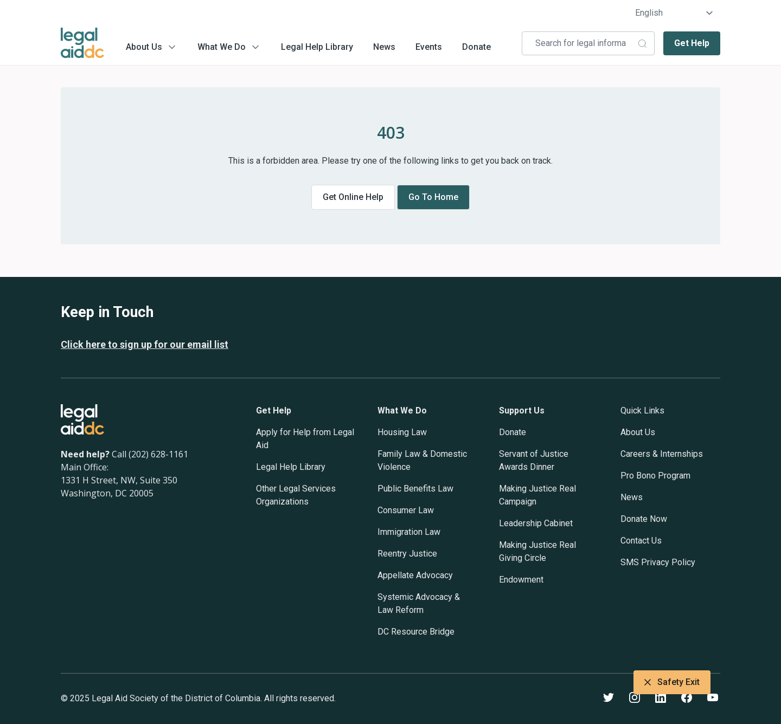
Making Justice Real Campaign (537, 495)
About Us (144, 47)
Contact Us (641, 540)
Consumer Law (405, 510)
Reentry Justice (407, 553)
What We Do (221, 47)
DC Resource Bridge (415, 631)
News (384, 47)
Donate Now (643, 519)
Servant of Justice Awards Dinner (533, 460)
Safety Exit (672, 682)
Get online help (353, 197)
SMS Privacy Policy (657, 562)
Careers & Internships (661, 454)
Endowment (521, 579)
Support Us (522, 410)
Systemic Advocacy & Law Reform (418, 603)
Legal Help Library (317, 47)
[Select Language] (674, 13)
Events (428, 47)
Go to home (433, 197)
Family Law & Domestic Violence (422, 460)
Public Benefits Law (415, 488)
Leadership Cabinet (536, 523)
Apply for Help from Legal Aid (305, 438)
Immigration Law (408, 532)
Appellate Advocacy (415, 575)
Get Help (691, 43)
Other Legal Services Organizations (296, 495)
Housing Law (402, 432)
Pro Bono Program (655, 475)
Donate (476, 47)
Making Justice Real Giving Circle (537, 551)
